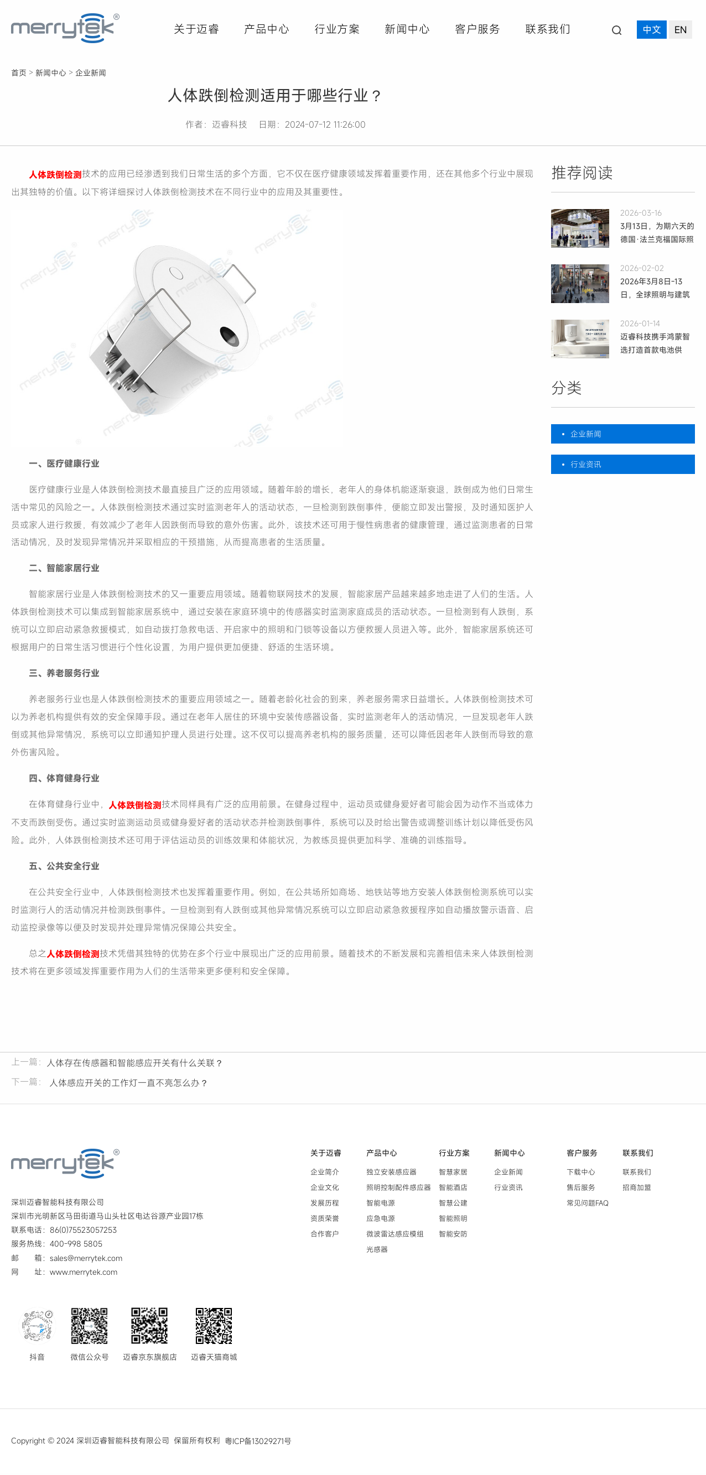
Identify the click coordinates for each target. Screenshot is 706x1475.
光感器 (377, 1252)
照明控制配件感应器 (398, 1190)
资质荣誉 (324, 1221)
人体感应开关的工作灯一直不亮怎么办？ (127, 1085)
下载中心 (581, 1174)
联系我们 (547, 29)
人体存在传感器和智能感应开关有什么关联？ (135, 1065)
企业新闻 (90, 72)
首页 (19, 72)
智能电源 (380, 1205)
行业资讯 (585, 464)
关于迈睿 (196, 29)
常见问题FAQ (588, 1205)
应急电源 (380, 1221)
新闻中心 (407, 29)
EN (680, 30)
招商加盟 (636, 1190)
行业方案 (337, 29)
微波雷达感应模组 (395, 1236)
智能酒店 (453, 1190)
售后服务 (581, 1190)
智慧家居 (453, 1174)
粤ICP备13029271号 (258, 1443)
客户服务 (477, 29)
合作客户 (324, 1236)
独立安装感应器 (391, 1174)
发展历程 (324, 1205)
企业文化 (324, 1190)
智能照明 (453, 1221)
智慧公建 (453, 1205)
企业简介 (324, 1174)
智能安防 (453, 1236)
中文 (651, 30)
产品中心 (266, 29)
